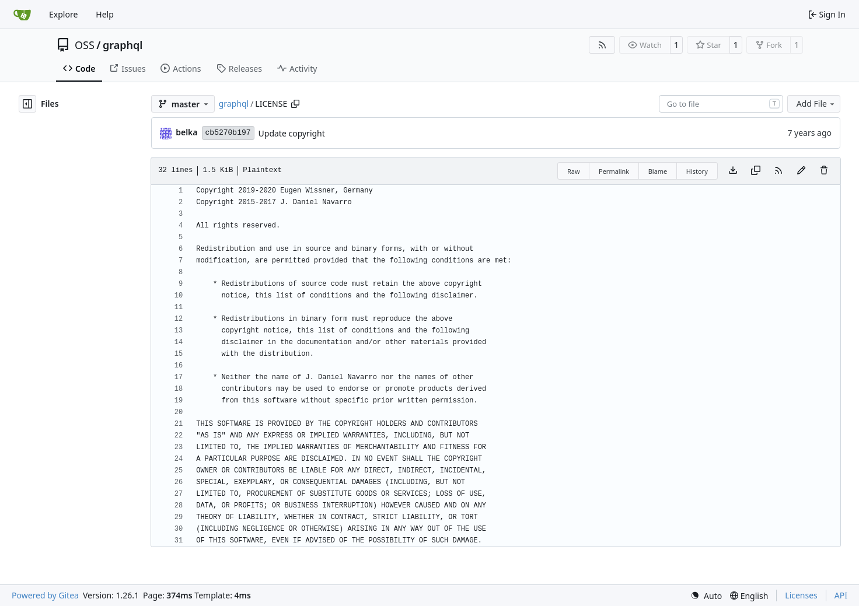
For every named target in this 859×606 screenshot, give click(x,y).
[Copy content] (755, 171)
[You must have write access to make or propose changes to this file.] (824, 171)
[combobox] (721, 104)
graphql (122, 45)
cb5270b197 (228, 132)
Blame (658, 171)
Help (105, 14)
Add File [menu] (816, 103)
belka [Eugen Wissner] (186, 132)
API (840, 595)
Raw (573, 171)
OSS (85, 45)
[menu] (706, 595)
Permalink (614, 171)
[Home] (22, 14)
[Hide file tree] (27, 104)
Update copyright (292, 133)
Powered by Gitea (45, 595)
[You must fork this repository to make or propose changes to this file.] (801, 171)
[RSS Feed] (602, 45)
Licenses (801, 595)
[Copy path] (295, 104)
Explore (63, 14)
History (697, 171)
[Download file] (733, 171)
